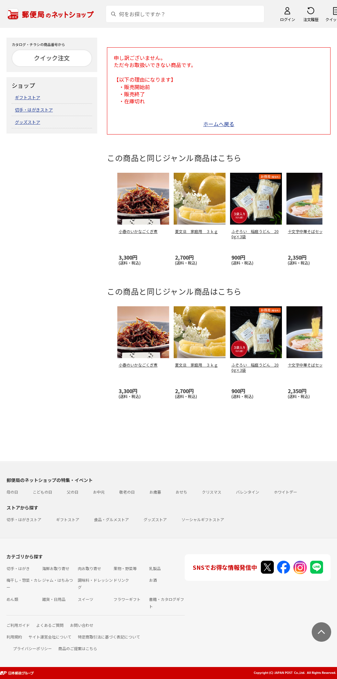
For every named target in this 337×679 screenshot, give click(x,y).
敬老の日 (127, 492)
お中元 (99, 492)
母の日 (12, 492)
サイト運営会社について (50, 636)
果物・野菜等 (125, 568)
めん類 (12, 599)
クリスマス (211, 492)
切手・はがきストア (34, 110)
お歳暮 (155, 492)
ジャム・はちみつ (57, 580)
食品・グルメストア (111, 519)
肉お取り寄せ (89, 568)
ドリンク (121, 580)
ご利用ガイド (18, 625)
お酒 (153, 580)
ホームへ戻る (218, 124)
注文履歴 (310, 19)
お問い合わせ (81, 625)
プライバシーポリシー (32, 648)
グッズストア (27, 122)
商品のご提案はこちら (77, 648)
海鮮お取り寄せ (55, 568)
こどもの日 (42, 492)
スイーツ (85, 599)
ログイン (287, 19)
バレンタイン (247, 492)
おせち (181, 492)
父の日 (72, 492)
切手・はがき (18, 568)
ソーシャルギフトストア (202, 519)
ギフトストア (27, 97)
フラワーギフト (127, 599)
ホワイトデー (285, 492)
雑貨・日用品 (53, 599)
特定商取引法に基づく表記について (109, 636)
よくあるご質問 (50, 625)
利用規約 (14, 636)
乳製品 (155, 568)
